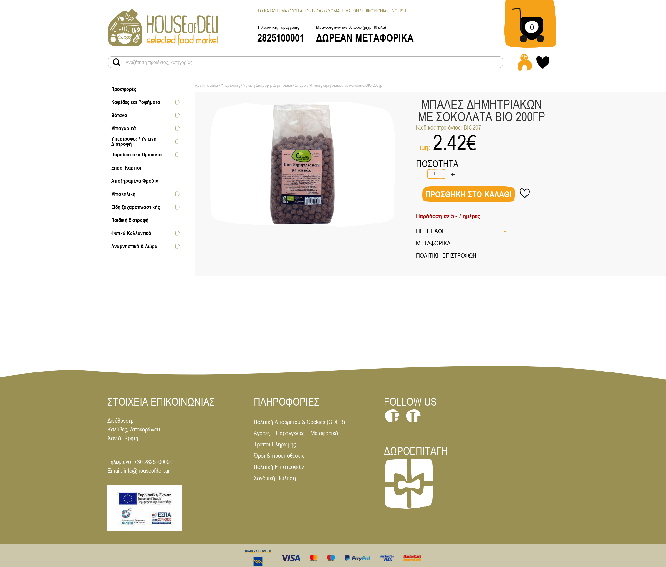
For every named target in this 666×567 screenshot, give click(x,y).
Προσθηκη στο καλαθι (468, 194)
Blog (317, 10)
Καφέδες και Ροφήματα (135, 102)
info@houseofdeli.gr (147, 470)
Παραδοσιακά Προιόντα (136, 154)
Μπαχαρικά (123, 128)
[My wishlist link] (542, 62)
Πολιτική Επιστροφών (279, 466)
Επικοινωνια (374, 10)
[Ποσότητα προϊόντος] (436, 173)
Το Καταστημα (272, 10)
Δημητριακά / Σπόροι (289, 85)
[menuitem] (397, 10)
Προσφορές (123, 89)
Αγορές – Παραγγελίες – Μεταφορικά (296, 432)
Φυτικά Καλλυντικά (131, 233)
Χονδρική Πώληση (275, 477)
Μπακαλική (123, 194)
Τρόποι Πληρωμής (275, 444)
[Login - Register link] (525, 62)
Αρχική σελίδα (206, 85)
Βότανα (119, 115)
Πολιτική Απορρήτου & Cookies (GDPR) (299, 421)
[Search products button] (116, 62)
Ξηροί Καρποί (126, 168)
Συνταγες (299, 10)
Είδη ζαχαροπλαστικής (135, 207)
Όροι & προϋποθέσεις (279, 455)
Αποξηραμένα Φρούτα (135, 181)
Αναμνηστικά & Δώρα (134, 246)
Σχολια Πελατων (342, 10)
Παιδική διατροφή (130, 220)
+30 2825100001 (153, 461)
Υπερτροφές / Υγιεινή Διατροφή (134, 141)
